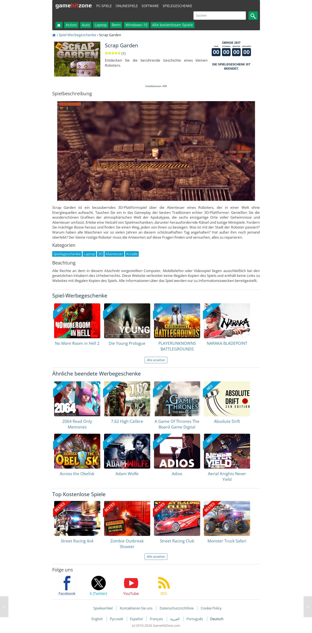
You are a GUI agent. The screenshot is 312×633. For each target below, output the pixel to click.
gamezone (73, 5)
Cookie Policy (211, 608)
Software (150, 6)
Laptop (101, 24)
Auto (86, 24)
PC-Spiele (104, 6)
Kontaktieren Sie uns (136, 608)
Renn (116, 24)
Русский (117, 619)
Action (71, 24)
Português (195, 619)
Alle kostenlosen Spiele (172, 24)
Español (137, 619)
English (97, 619)
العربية (175, 619)
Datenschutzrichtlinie (177, 608)
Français (157, 619)
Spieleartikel (103, 608)
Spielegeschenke (177, 6)
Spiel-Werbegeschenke (77, 34)
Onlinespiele (127, 6)
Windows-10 (136, 24)
